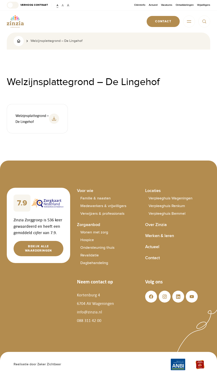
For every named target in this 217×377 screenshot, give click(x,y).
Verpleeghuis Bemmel (167, 213)
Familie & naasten (95, 198)
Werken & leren (159, 235)
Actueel (153, 5)
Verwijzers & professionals (102, 213)
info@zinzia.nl (89, 311)
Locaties (153, 190)
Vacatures (166, 5)
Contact (152, 257)
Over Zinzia (156, 224)
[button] (27, 5)
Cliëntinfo (139, 5)
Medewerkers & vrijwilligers (103, 206)
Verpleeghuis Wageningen (170, 198)
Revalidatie (89, 255)
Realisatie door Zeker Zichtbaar (37, 364)
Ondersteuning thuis (97, 247)
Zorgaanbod (88, 224)
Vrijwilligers (203, 5)
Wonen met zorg (94, 232)
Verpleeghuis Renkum (167, 206)
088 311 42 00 (89, 320)
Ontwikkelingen (185, 5)
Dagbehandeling (94, 263)
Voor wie (85, 190)
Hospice (87, 240)
